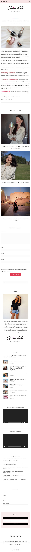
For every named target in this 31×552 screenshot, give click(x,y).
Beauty (15, 18)
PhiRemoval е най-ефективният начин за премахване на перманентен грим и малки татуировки (18, 368)
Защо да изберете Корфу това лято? (18, 373)
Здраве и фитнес (6, 503)
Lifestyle (4, 498)
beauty (5, 96)
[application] (15, 416)
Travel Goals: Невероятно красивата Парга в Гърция (16, 385)
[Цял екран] (26, 422)
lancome (16, 96)
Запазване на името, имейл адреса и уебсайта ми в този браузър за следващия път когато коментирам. (14, 270)
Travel (4, 500)
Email (2, 253)
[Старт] (4, 422)
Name (2, 247)
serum (20, 96)
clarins (8, 96)
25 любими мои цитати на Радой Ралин (18, 356)
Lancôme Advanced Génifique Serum (8, 72)
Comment (3, 231)
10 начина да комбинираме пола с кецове (18, 391)
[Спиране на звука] (24, 422)
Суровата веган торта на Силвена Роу (18, 396)
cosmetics (12, 96)
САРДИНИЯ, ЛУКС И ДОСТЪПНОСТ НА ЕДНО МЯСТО (18, 380)
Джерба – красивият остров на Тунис (17, 361)
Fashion (4, 495)
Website (2, 259)
